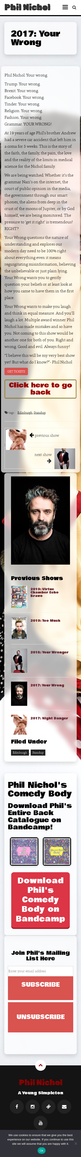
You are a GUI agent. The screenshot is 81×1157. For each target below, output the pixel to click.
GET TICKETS (16, 371)
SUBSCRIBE (40, 984)
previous (47, 435)
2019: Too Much (45, 620)
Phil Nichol (27, 8)
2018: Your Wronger (49, 652)
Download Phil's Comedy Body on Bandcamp (40, 900)
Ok (41, 1150)
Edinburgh (24, 412)
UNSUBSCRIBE (41, 1017)
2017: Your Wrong (47, 685)
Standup (40, 412)
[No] (75, 1143)
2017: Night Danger (49, 718)
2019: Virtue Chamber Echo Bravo (44, 592)
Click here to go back (40, 389)
